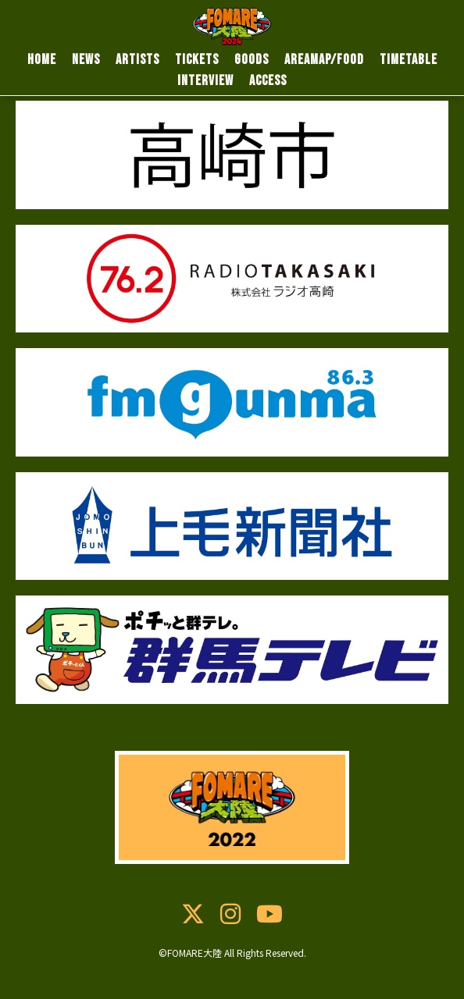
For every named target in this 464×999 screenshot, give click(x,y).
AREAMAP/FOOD (324, 60)
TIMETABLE (408, 60)
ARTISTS (137, 60)
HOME (41, 60)
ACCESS (268, 81)
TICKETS (197, 60)
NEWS (86, 60)
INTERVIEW (205, 81)
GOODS (251, 60)
